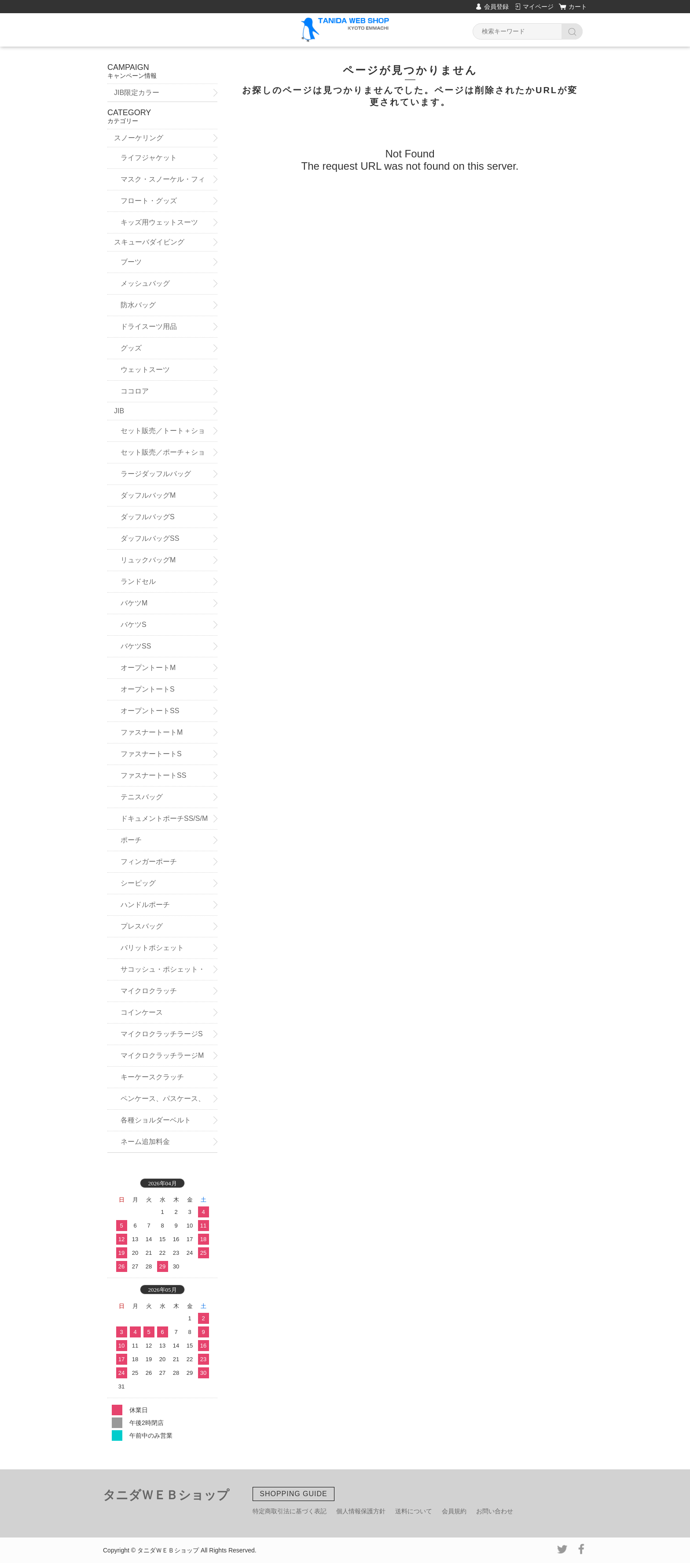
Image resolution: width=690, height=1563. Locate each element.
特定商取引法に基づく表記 (290, 1511)
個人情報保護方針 (360, 1511)
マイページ (538, 6)
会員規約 (454, 1511)
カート (578, 6)
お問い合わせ (494, 1511)
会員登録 (496, 6)
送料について (413, 1511)
